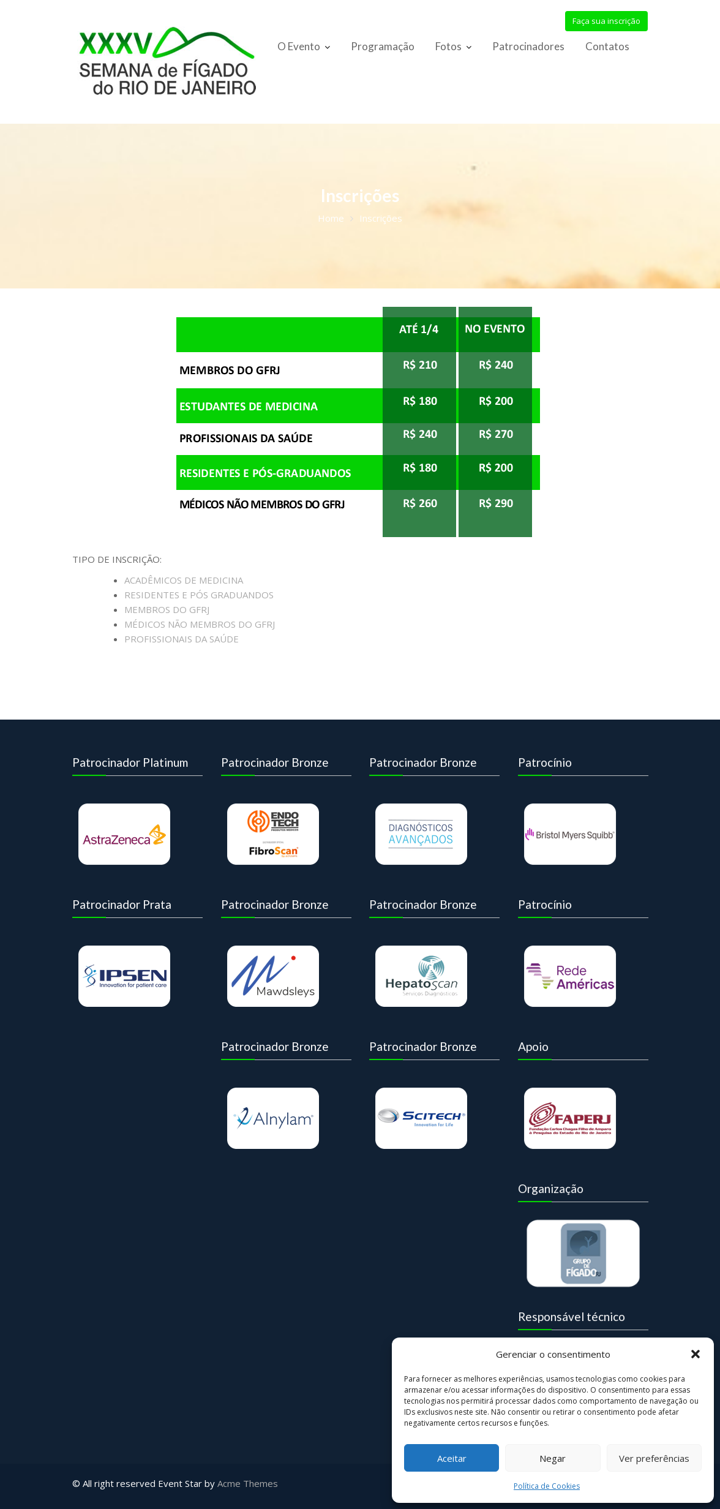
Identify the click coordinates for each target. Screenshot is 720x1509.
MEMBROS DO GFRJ (166, 609)
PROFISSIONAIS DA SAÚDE (181, 639)
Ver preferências (654, 1458)
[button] (695, 1354)
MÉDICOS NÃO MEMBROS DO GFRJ (199, 624)
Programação (382, 46)
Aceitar (452, 1458)
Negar (552, 1458)
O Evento (298, 46)
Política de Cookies (547, 1486)
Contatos (607, 46)
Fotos (448, 46)
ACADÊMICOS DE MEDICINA (183, 580)
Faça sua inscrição (606, 20)
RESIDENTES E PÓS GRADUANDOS (199, 595)
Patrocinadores (528, 46)
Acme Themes (247, 1483)
